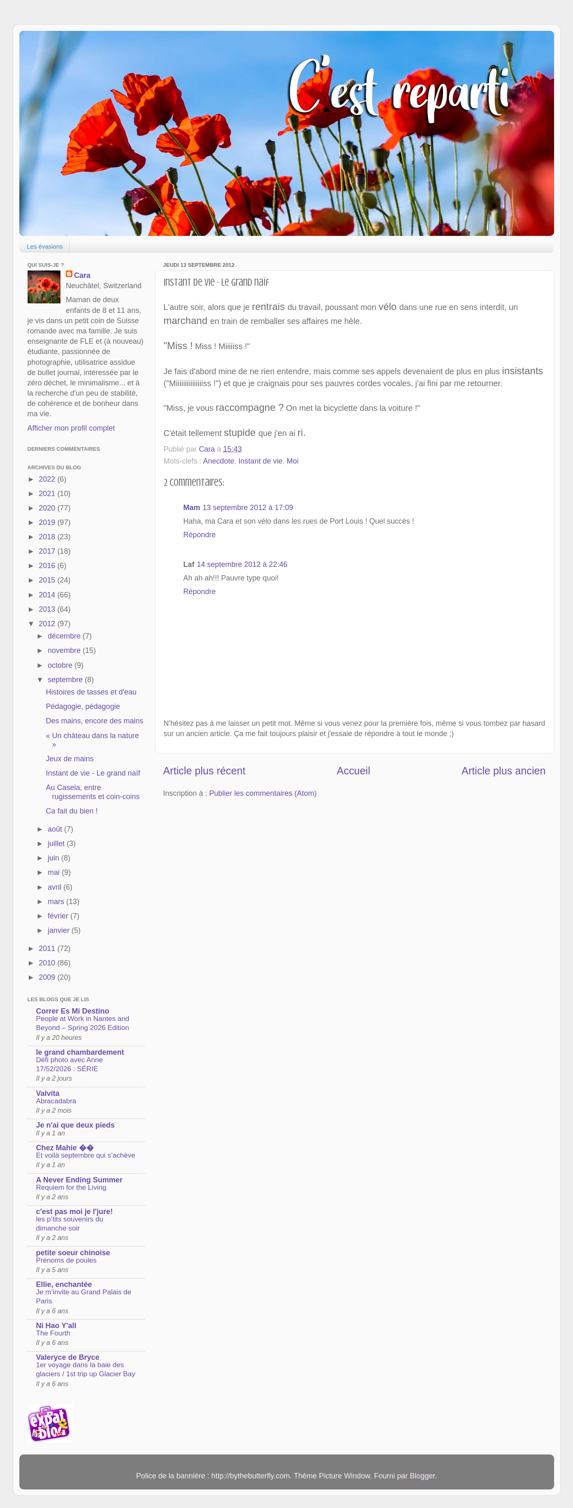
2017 (48, 551)
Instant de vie (261, 461)
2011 (48, 948)
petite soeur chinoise (73, 1253)
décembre (65, 636)
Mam (191, 507)
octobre (61, 665)
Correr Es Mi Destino (72, 1011)
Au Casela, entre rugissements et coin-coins (92, 792)
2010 (48, 963)
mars (57, 901)
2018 (48, 537)
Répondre (199, 535)
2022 (48, 479)
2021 (48, 493)
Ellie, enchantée (64, 1284)
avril (55, 887)
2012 (48, 624)
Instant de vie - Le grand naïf (93, 773)
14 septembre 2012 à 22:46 (242, 564)
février (59, 916)
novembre (65, 650)
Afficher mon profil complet (71, 428)
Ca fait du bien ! (71, 811)
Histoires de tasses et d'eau (91, 692)
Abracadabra (56, 1101)
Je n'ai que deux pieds (75, 1125)
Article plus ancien (503, 770)
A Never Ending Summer (79, 1180)
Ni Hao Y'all (56, 1326)
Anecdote (218, 461)
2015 (48, 580)
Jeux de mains (69, 759)
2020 (48, 508)
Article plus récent (204, 770)
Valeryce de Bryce (68, 1357)
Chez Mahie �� (65, 1148)
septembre (66, 680)
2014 (48, 595)
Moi (293, 461)
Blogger (422, 1476)
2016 (48, 566)
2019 (48, 522)
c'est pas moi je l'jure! (74, 1211)
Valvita (48, 1093)
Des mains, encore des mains (94, 721)
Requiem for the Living (71, 1187)
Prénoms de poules (66, 1260)
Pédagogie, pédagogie (83, 706)
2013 (48, 609)
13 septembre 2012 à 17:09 (248, 507)
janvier (60, 930)
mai (55, 872)
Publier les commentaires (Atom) (263, 793)
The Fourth (53, 1333)
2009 (48, 977)
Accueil (353, 770)
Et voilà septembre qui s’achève (85, 1155)
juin (54, 858)
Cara (82, 275)
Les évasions (45, 246)
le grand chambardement (80, 1052)
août (56, 829)
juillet (57, 843)
